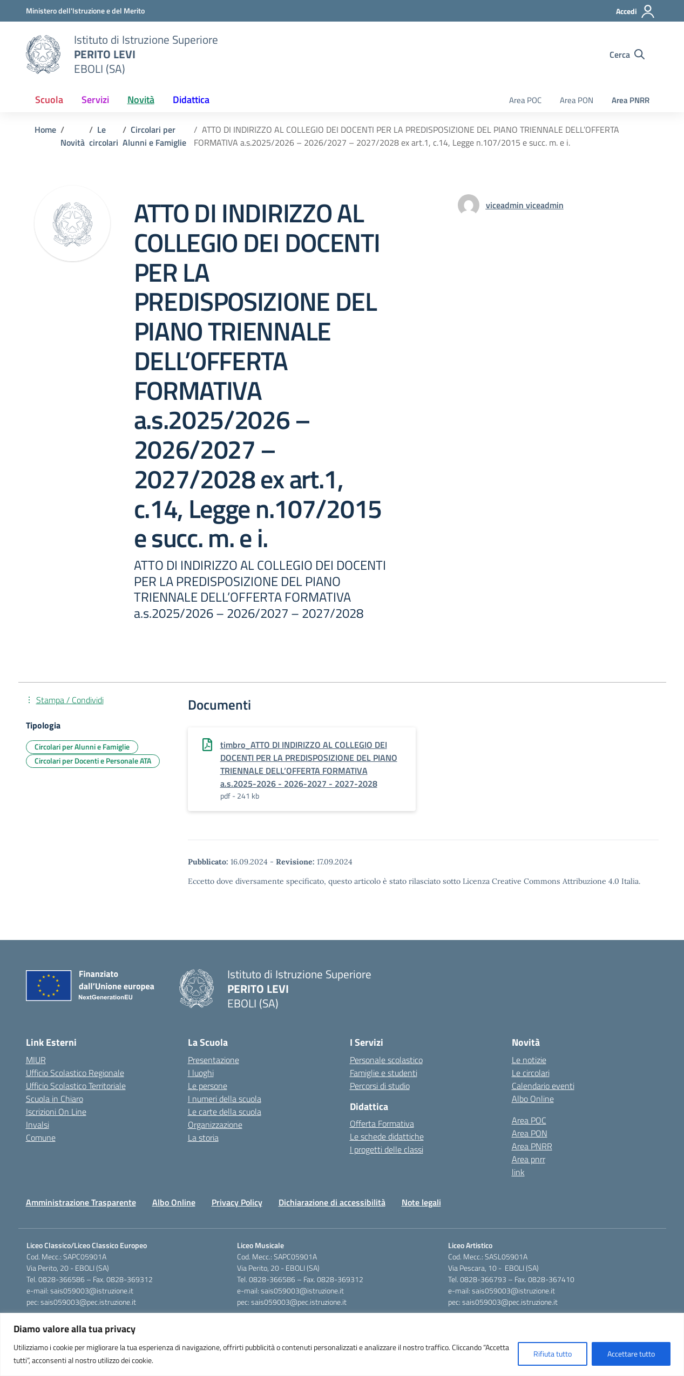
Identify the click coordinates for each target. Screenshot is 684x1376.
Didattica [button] (191, 99)
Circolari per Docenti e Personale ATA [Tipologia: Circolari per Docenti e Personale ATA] (93, 760)
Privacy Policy (237, 1202)
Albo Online (533, 1098)
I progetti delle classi (386, 1149)
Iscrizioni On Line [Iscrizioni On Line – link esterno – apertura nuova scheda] (56, 1111)
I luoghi (201, 1072)
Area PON (576, 100)
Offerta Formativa (382, 1123)
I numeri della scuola (224, 1098)
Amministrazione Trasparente (81, 1202)
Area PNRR (630, 100)
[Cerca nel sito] (627, 54)
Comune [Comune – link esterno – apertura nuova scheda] (41, 1137)
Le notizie (529, 1059)
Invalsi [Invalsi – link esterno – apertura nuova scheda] (37, 1124)
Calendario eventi (543, 1085)
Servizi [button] (95, 99)
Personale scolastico (386, 1059)
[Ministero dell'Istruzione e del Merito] (85, 10)
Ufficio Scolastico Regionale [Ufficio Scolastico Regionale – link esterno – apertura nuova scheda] (75, 1072)
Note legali (421, 1202)
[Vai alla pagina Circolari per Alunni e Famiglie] (154, 136)
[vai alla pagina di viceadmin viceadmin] (525, 205)
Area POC (525, 100)
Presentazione (213, 1059)
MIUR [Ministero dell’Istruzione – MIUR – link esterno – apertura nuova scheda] (36, 1059)
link (518, 1172)
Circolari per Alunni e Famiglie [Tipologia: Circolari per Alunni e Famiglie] (82, 746)
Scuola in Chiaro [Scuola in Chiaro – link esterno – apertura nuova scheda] (54, 1098)
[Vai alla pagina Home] (45, 129)
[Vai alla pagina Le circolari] (103, 136)
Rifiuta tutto (552, 1353)
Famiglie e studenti (383, 1072)
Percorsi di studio (380, 1085)
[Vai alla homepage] (43, 54)
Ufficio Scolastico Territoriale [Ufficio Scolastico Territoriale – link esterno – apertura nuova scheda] (76, 1085)
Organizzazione (215, 1124)
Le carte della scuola (224, 1111)
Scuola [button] (49, 99)
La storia (203, 1137)
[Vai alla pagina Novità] (72, 142)
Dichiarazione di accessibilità (332, 1202)
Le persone (207, 1085)
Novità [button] (140, 99)
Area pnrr (528, 1159)
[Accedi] (636, 11)
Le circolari (531, 1072)
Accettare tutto (631, 1353)
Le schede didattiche (387, 1136)
